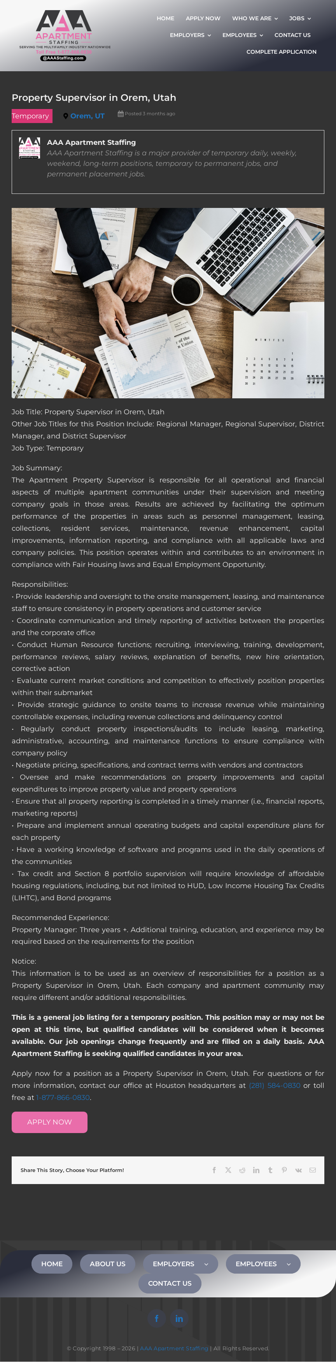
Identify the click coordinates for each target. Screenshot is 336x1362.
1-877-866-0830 (63, 1097)
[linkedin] (179, 1318)
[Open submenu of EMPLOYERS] (211, 1264)
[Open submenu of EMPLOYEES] (294, 1264)
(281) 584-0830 (275, 1085)
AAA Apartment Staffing (174, 1348)
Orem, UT (87, 116)
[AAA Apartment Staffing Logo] (64, 13)
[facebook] (156, 1318)
